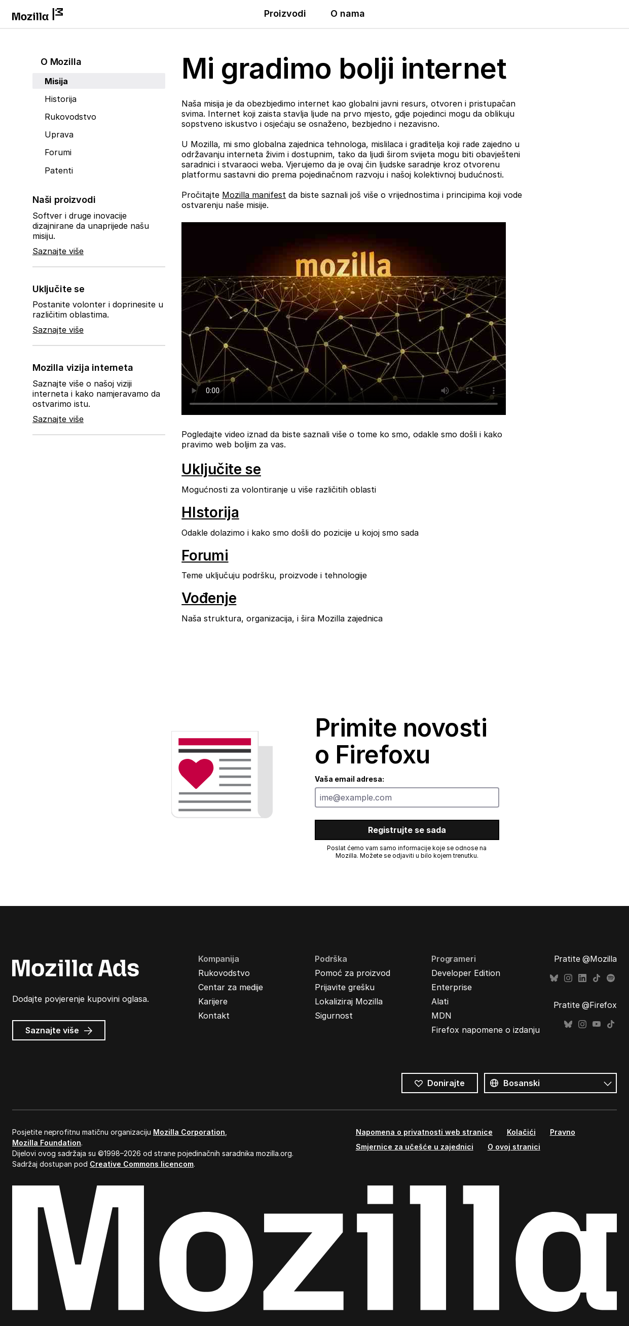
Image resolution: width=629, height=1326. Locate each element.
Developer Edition (465, 973)
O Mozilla (61, 61)
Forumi (58, 152)
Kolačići (521, 1132)
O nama (347, 13)
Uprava (59, 134)
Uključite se (221, 469)
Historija (61, 99)
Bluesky (554, 978)
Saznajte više (58, 251)
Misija (56, 81)
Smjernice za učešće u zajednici (414, 1146)
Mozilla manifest (254, 195)
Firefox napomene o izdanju (485, 1030)
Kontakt (214, 1015)
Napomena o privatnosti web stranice (424, 1132)
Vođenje (208, 598)
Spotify (611, 978)
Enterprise (451, 987)
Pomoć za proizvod (352, 973)
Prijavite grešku (345, 987)
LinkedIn (582, 978)
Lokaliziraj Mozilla (349, 1001)
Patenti (59, 170)
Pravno (562, 1132)
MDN (441, 1015)
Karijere (213, 1001)
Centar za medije (230, 987)
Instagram (568, 978)
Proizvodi (285, 13)
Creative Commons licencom (142, 1164)
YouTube (596, 1024)
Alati (440, 1001)
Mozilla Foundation (46, 1142)
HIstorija (210, 512)
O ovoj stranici (514, 1146)
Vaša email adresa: (349, 779)
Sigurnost (334, 1015)
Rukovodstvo (70, 117)
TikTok (596, 978)
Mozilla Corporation (189, 1132)
